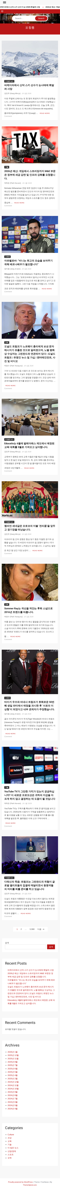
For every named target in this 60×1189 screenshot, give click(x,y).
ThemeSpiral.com (30, 1185)
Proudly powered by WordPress (20, 1182)
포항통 (30, 28)
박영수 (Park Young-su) (13, 366)
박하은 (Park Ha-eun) (12, 183)
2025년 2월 (13, 1079)
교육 (10, 1141)
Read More (45, 113)
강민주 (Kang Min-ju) (12, 93)
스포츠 (7, 257)
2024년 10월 (13, 1089)
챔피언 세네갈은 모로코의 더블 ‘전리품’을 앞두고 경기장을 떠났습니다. (29, 527)
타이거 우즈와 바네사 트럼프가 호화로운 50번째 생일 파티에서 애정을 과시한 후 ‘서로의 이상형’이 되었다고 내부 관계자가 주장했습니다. (29, 705)
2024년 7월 (13, 1099)
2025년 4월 (13, 1075)
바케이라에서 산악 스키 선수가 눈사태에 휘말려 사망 (20, 7)
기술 (6, 167)
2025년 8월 (13, 1062)
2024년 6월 (13, 1102)
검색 (7, 943)
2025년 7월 (13, 1065)
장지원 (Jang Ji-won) (12, 269)
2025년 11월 (13, 1059)
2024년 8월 (13, 1095)
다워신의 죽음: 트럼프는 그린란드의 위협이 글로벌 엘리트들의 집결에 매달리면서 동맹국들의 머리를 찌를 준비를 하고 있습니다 (29, 885)
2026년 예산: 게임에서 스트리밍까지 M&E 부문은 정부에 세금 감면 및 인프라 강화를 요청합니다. (29, 174)
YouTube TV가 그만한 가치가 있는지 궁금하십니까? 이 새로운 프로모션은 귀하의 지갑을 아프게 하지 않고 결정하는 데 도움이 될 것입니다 (29, 795)
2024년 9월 (13, 1092)
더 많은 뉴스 (9, 81)
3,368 (32, 929)
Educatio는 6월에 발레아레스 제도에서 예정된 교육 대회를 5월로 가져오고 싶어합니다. (29, 445)
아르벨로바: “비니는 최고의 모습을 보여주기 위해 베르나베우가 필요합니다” (28, 262)
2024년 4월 (13, 1109)
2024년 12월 (13, 1082)
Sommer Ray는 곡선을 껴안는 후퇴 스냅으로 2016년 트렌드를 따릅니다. (28, 610)
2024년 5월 (13, 1105)
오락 (6, 342)
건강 (10, 1138)
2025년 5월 (13, 1072)
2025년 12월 (13, 1055)
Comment (8, 116)
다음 (39, 929)
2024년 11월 (13, 1085)
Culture (11, 1135)
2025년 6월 (13, 1069)
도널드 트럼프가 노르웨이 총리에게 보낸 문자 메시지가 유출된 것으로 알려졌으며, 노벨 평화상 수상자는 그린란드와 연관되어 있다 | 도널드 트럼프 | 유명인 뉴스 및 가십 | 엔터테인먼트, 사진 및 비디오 (29, 354)
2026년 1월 (13, 1052)
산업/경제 (12, 1151)
